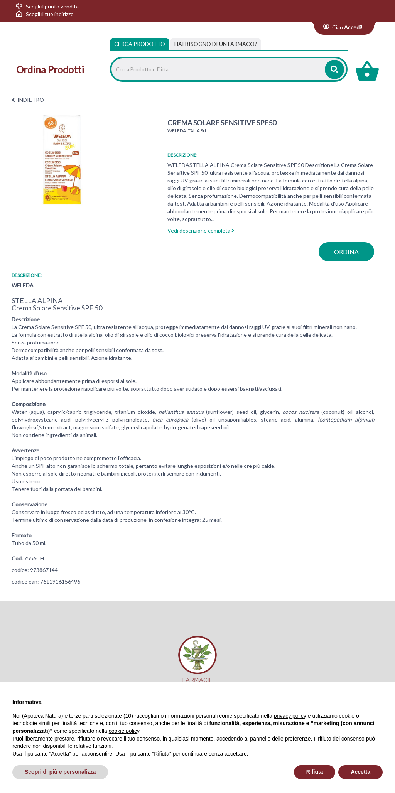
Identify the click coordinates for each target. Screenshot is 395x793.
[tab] (215, 44)
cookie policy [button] (124, 731)
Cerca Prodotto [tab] (139, 43)
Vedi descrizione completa (200, 230)
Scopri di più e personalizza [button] (60, 772)
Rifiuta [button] (314, 772)
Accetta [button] (360, 772)
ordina (346, 251)
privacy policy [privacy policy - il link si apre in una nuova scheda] (290, 716)
